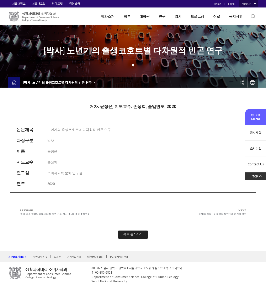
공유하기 (242, 82)
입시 (178, 16)
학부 (127, 16)
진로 (216, 16)
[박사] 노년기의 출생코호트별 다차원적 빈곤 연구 (57, 82)
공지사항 (236, 16)
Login (231, 3)
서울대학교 (19, 3)
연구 (162, 16)
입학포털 (57, 3)
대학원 (144, 16)
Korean (246, 3)
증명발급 (74, 3)
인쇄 (252, 82)
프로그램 (197, 16)
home (14, 82)
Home (217, 3)
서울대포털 (39, 3)
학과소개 (108, 16)
